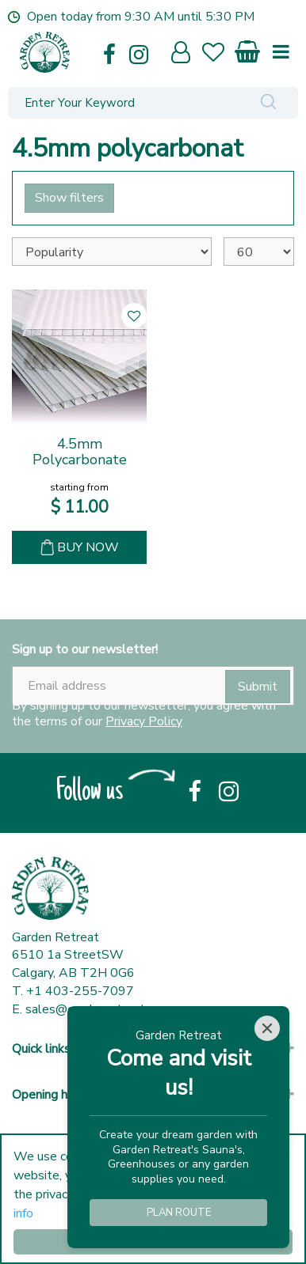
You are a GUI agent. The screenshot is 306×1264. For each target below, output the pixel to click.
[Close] (267, 1028)
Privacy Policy (143, 721)
